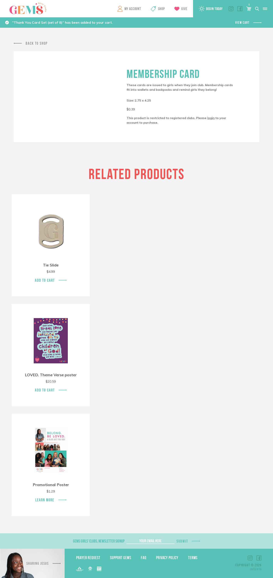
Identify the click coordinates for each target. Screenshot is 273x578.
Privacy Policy (167, 557)
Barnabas (79, 569)
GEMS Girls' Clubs (28, 8)
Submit (182, 541)
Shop (161, 9)
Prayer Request (88, 557)
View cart (242, 22)
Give (184, 9)
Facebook (239, 8)
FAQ (143, 557)
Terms (193, 557)
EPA (99, 569)
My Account (132, 9)
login (211, 118)
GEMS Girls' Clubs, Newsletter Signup (98, 541)
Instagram (231, 8)
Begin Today (214, 9)
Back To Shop (37, 43)
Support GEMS (120, 557)
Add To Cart (45, 280)
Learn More (45, 500)
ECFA (90, 568)
